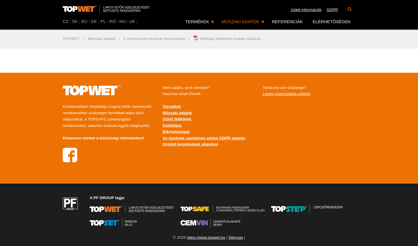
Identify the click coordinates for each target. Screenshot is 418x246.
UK (132, 21)
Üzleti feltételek (177, 119)
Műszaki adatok (241, 21)
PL (103, 21)
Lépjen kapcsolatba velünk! (286, 94)
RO (112, 21)
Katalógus (172, 125)
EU (84, 21)
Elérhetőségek (332, 21)
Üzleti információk (306, 10)
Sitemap (235, 237)
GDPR (332, 10)
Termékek (197, 21)
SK (75, 21)
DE (94, 21)
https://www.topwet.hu (206, 237)
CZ (66, 21)
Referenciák (287, 21)
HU (122, 21)
